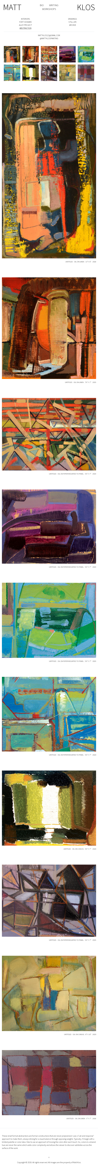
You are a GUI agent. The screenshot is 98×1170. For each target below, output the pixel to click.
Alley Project (25, 25)
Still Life (73, 22)
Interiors (25, 19)
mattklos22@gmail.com (49, 35)
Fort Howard (25, 22)
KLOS (86, 7)
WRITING (53, 5)
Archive (72, 25)
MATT (12, 7)
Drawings (72, 19)
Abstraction (25, 28)
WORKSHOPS (49, 9)
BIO (42, 5)
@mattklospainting (49, 38)
